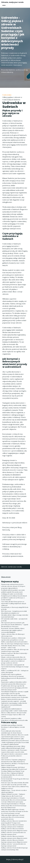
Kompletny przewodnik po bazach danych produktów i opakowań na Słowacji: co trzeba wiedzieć (14, 597)
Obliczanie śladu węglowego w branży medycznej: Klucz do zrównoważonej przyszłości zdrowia (12, 817)
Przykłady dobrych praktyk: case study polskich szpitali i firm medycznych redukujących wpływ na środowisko (13, 592)
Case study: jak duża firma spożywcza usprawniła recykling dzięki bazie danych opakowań (13, 603)
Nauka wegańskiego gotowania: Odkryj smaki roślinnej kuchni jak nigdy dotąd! (13, 747)
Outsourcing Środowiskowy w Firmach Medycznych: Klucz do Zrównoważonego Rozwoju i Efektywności (13, 805)
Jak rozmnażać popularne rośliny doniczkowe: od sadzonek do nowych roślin (14, 719)
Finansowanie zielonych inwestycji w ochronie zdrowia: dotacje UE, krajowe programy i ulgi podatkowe (13, 586)
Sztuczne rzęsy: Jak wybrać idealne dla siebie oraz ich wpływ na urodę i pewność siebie (14, 783)
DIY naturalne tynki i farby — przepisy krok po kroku (14, 620)
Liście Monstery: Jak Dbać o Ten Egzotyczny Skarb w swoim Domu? (14, 764)
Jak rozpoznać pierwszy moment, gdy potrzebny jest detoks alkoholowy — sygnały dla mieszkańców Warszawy (14, 624)
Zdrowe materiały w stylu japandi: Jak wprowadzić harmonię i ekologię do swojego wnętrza (15, 666)
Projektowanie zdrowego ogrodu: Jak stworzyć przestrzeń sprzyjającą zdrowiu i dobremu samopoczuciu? (14, 687)
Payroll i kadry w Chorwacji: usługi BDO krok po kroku (14, 608)
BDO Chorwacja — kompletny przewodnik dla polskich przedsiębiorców (14, 612)
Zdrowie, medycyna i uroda (12, 2)
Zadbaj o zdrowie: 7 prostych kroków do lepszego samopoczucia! (13, 845)
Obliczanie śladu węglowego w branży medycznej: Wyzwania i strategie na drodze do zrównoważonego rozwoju (14, 811)
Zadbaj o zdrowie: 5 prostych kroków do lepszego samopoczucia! (13, 833)
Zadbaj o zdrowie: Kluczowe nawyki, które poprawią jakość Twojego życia (14, 822)
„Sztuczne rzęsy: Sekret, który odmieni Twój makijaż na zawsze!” (14, 787)
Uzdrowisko (6, 95)
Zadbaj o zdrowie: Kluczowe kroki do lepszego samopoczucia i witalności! (12, 825)
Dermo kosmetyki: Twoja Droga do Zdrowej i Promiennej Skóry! (15, 780)
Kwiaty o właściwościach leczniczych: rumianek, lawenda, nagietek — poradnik (13, 700)
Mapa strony (6, 577)
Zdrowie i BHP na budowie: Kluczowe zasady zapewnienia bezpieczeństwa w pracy (14, 735)
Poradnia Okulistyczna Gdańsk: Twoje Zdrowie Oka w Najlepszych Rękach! (12, 772)
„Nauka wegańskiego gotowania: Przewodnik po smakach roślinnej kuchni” (15, 743)
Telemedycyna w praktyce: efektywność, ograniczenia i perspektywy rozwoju (13, 639)
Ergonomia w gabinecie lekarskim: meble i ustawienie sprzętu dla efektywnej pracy (14, 683)
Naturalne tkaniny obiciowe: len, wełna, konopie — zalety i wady (13, 646)
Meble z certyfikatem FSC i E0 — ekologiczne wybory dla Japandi (14, 671)
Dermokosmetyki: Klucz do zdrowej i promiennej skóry (12, 776)
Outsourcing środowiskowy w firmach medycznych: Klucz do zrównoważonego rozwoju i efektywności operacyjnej (13, 800)
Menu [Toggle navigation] (4, 5)
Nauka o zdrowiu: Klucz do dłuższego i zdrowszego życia (13, 635)
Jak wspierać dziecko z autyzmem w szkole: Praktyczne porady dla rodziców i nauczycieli (14, 756)
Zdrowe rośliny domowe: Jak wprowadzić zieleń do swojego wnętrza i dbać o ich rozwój (13, 714)
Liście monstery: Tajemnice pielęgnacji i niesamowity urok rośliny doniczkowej (13, 760)
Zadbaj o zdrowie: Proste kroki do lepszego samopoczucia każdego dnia (14, 848)
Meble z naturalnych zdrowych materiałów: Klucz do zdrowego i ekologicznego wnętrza (15, 642)
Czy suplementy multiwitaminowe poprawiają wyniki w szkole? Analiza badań (14, 710)
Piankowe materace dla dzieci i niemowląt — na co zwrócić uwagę (14, 654)
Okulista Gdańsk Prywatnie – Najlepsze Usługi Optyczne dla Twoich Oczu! (13, 795)
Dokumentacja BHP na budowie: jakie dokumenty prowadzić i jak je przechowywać (15, 739)
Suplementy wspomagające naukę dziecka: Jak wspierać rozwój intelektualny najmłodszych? (14, 705)
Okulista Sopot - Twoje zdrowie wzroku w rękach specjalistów (14, 791)
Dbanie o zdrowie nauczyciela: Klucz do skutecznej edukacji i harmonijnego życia (13, 658)
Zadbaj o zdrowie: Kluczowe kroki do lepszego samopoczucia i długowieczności (14, 829)
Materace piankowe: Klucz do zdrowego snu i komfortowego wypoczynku (14, 650)
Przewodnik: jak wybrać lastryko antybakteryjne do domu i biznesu (11, 732)
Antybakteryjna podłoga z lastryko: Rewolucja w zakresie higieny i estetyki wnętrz (13, 727)
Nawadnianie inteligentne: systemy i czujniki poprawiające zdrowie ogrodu (14, 692)
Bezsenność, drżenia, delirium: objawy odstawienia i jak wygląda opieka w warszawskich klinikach (12, 630)
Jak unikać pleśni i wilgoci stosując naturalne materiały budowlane (14, 616)
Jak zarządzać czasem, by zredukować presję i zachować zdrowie (13, 662)
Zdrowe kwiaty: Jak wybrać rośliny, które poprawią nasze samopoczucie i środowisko (14, 696)
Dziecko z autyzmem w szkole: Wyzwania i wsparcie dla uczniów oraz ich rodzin (14, 751)
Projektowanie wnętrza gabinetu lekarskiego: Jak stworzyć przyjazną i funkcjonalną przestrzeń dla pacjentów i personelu (13, 677)
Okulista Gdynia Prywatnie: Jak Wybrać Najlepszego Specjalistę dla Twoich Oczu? (14, 768)
